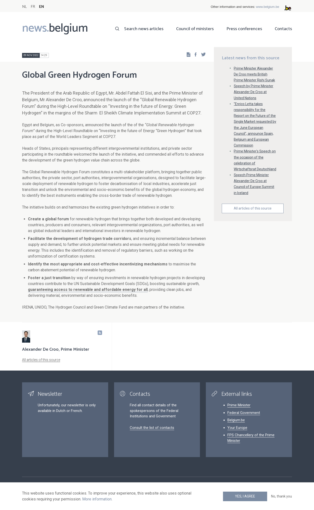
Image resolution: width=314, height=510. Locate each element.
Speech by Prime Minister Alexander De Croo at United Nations (253, 92)
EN (41, 6)
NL (24, 6)
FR (33, 6)
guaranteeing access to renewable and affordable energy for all (88, 289)
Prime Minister (238, 405)
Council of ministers (195, 29)
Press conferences (244, 29)
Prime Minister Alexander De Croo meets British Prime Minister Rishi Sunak (254, 74)
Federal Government (243, 412)
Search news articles (143, 29)
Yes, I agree (245, 496)
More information (97, 499)
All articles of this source (253, 208)
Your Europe (237, 427)
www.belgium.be (267, 7)
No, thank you (281, 496)
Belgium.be (236, 420)
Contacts (283, 29)
